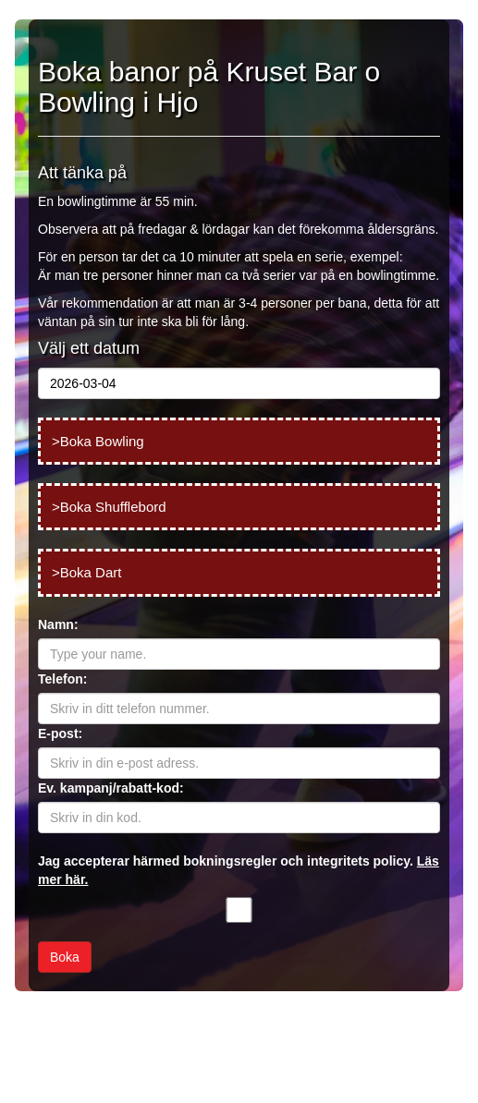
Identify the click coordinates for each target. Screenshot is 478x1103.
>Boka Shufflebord (109, 507)
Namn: (58, 624)
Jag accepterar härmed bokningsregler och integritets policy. (238, 870)
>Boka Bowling (98, 441)
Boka (65, 957)
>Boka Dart (86, 572)
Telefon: (62, 679)
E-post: (60, 733)
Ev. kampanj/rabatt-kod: (111, 788)
